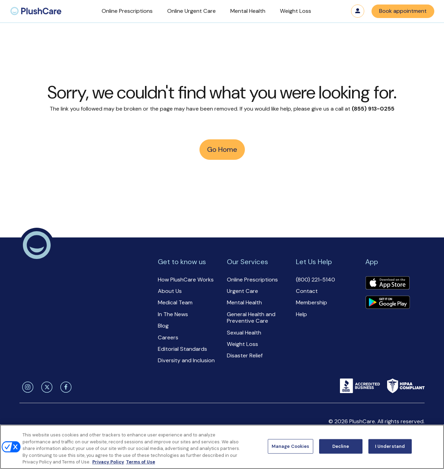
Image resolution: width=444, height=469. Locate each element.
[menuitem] (36, 11)
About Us (170, 291)
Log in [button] (357, 11)
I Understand (390, 446)
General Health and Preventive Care (251, 317)
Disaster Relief (245, 355)
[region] (222, 447)
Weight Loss (242, 344)
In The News (173, 314)
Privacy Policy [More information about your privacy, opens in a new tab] (108, 462)
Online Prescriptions (252, 279)
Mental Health (244, 302)
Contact (307, 291)
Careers (168, 337)
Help (301, 314)
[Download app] (387, 283)
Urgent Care (242, 291)
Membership (311, 302)
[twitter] (46, 387)
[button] (127, 11)
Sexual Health (244, 332)
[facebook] (65, 387)
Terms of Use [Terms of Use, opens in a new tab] (140, 462)
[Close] (433, 446)
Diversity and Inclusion (186, 360)
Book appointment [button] (403, 11)
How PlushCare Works (186, 279)
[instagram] (26, 387)
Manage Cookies (290, 446)
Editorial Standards (182, 349)
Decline (340, 446)
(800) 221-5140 (315, 279)
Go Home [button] (222, 149)
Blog (163, 325)
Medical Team (175, 302)
